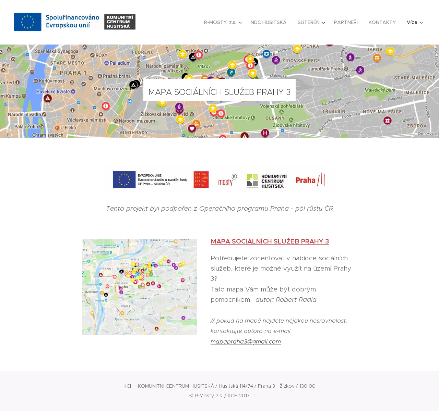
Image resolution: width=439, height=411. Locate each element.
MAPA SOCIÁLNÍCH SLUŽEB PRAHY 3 (270, 241)
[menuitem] (223, 22)
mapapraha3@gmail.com (246, 341)
